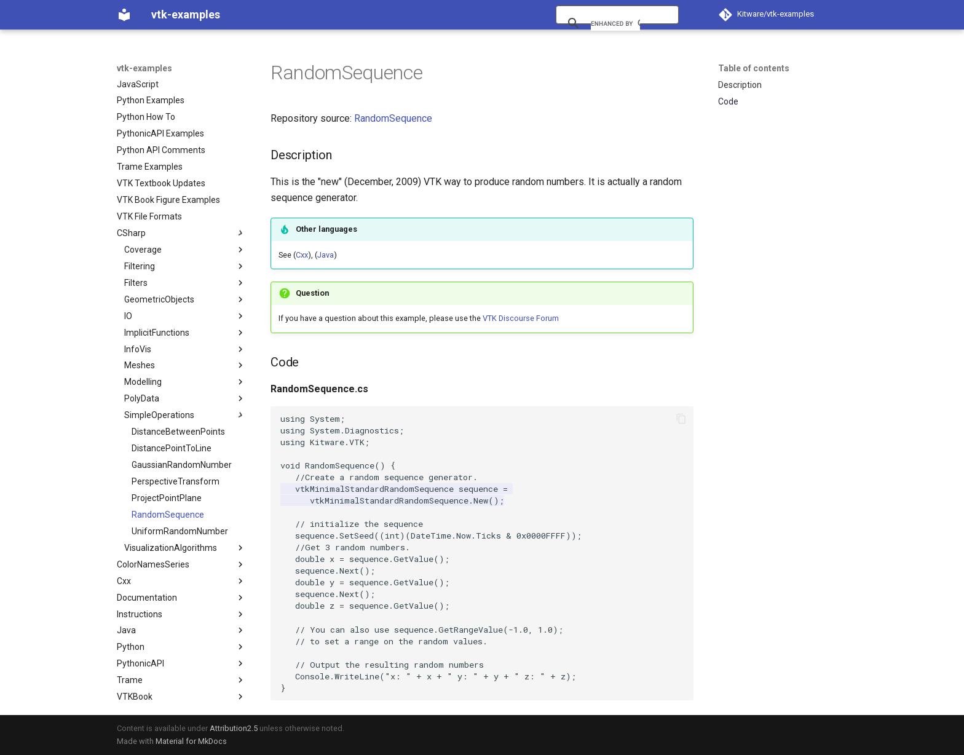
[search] (615, 23)
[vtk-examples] (124, 14)
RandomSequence (393, 118)
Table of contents (753, 68)
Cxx (302, 254)
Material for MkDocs (191, 741)
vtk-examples (144, 68)
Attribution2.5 (234, 728)
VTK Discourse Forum (521, 318)
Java (325, 254)
